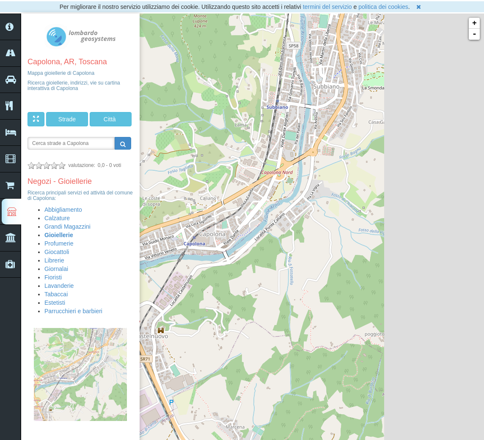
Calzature (57, 218)
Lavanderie (59, 285)
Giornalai (56, 268)
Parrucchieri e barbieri (73, 311)
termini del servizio (327, 6)
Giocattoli (56, 252)
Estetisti (54, 302)
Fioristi (53, 277)
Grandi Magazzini (67, 226)
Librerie (54, 260)
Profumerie (58, 243)
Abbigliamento (63, 209)
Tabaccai (56, 294)
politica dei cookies (383, 6)
